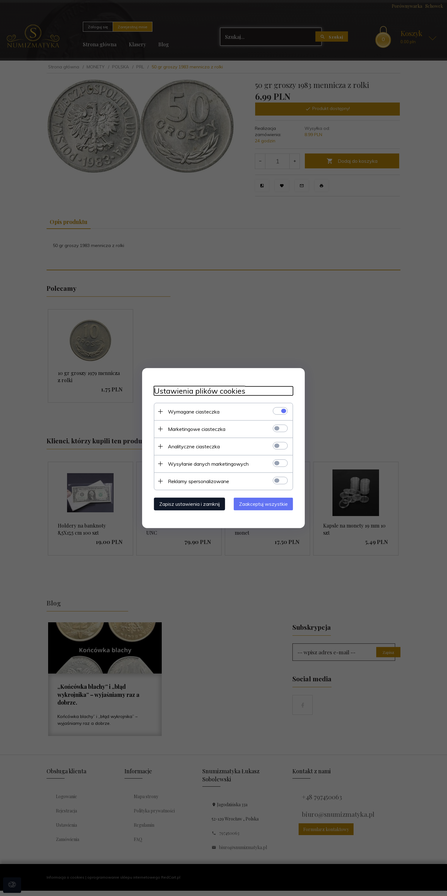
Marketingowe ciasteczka (195, 429)
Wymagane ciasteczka (192, 411)
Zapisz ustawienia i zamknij (187, 504)
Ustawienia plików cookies (197, 390)
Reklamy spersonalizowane (196, 481)
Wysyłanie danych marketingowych (206, 463)
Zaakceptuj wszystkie (265, 504)
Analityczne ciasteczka (192, 446)
